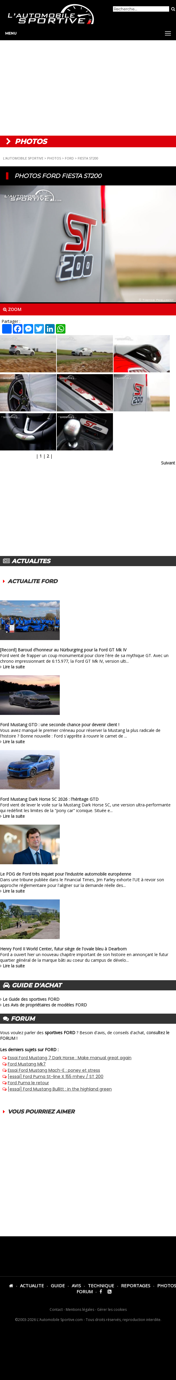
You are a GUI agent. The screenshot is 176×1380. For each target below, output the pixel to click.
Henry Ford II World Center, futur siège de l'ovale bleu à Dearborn (63, 949)
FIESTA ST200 (88, 158)
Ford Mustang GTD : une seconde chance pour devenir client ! (59, 724)
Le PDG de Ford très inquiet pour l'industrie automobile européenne (65, 874)
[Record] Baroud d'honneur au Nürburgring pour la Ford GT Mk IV (63, 650)
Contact (56, 1309)
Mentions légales (80, 1309)
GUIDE (58, 1285)
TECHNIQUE (101, 1285)
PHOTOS (54, 158)
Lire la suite (14, 667)
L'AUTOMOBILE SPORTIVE (23, 158)
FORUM (84, 1291)
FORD (69, 158)
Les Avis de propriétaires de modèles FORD (45, 1005)
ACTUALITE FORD (32, 581)
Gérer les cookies (112, 1309)
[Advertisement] (88, 88)
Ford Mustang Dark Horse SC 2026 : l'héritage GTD (49, 799)
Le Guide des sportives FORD (31, 999)
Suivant (168, 463)
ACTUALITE (32, 1285)
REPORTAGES (135, 1285)
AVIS (76, 1285)
